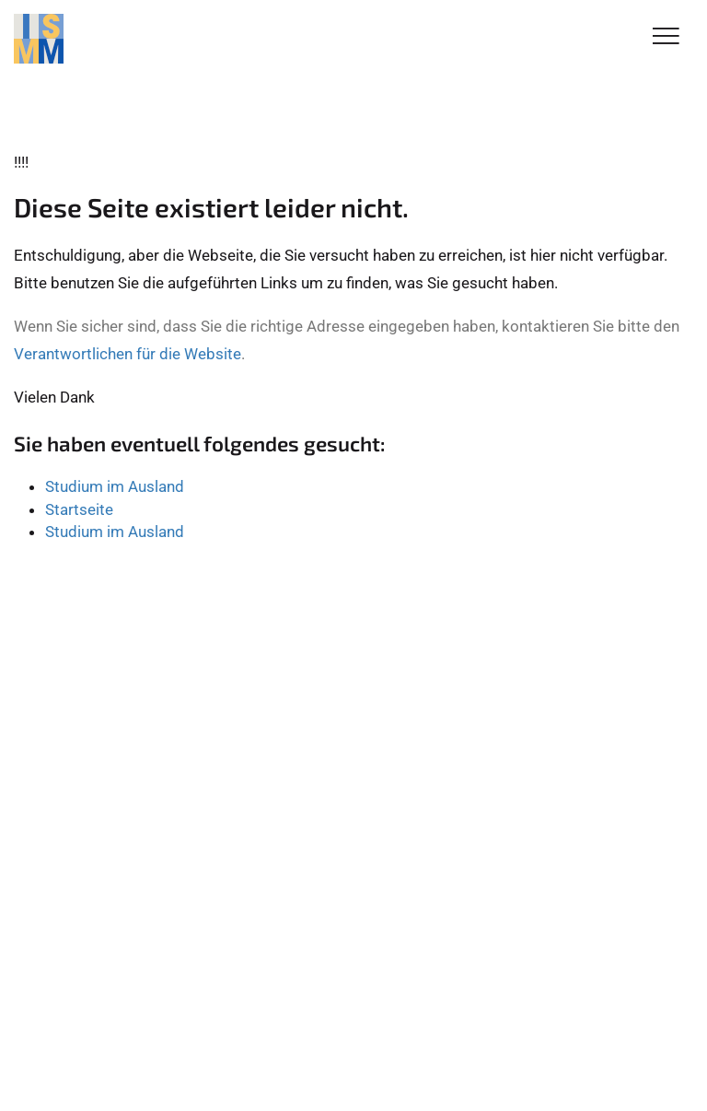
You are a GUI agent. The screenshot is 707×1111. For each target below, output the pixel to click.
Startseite (79, 509)
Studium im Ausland (114, 486)
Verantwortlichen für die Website (127, 354)
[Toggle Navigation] (666, 37)
